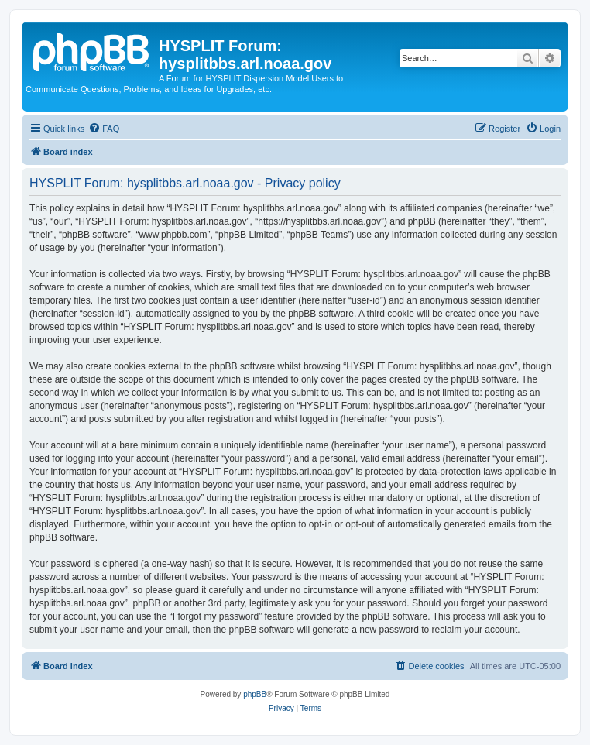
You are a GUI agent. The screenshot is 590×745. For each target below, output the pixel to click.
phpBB (254, 694)
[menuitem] (103, 128)
